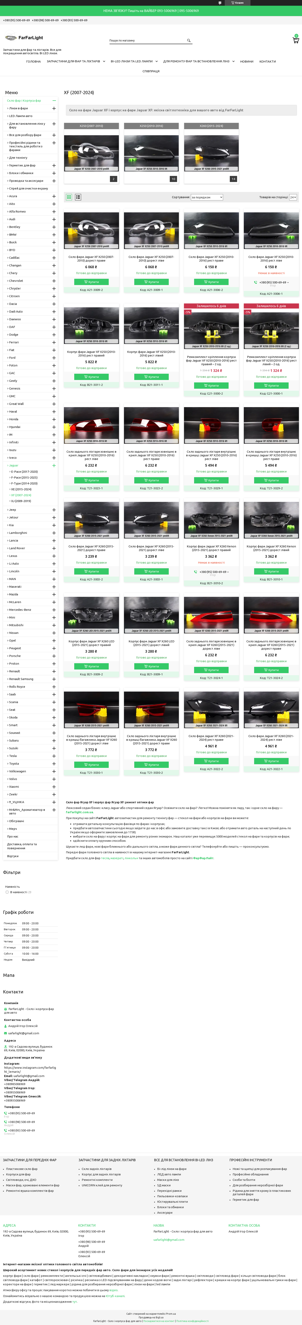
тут (74, 1301)
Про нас (12, 836)
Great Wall (16, 403)
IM (10, 434)
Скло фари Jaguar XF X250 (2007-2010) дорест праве (91, 258)
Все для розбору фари (25, 135)
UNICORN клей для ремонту (102, 1185)
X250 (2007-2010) (91, 126)
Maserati (15, 586)
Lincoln (14, 571)
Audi (12, 219)
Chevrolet (16, 280)
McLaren (15, 602)
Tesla (13, 756)
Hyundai (14, 427)
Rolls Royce (17, 686)
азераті (118, 858)
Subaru (14, 740)
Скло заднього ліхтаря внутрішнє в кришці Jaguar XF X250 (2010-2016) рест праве (271, 455)
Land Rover (17, 548)
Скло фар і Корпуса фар (24, 100)
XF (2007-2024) (21, 495)
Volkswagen (17, 771)
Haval (13, 411)
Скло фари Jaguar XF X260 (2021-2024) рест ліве (271, 737)
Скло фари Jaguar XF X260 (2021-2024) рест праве (211, 737)
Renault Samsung (21, 679)
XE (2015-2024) (21, 489)
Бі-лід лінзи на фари (171, 1169)
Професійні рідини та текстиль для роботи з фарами (25, 146)
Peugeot (15, 648)
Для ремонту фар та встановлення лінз (196, 61)
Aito (12, 203)
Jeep (12, 509)
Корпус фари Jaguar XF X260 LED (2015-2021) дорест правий (91, 643)
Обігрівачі (16, 821)
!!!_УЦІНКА (16, 802)
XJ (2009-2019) (21, 501)
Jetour (13, 517)
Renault (14, 671)
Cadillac (14, 257)
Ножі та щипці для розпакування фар (260, 1169)
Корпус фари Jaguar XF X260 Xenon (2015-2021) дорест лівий (271, 548)
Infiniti (13, 442)
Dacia (13, 303)
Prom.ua (171, 1313)
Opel (12, 640)
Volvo (13, 779)
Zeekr (13, 794)
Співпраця (151, 71)
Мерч (13, 828)
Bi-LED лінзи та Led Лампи (132, 61)
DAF (12, 327)
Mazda (13, 594)
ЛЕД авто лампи (169, 1174)
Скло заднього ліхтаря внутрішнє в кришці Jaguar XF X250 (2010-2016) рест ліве (211, 455)
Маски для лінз (168, 1179)
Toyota (14, 763)
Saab (12, 694)
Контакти (267, 61)
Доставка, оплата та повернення (22, 846)
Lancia (13, 540)
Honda (13, 419)
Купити (93, 282)
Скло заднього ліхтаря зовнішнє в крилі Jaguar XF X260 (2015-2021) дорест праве (271, 645)
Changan (15, 265)
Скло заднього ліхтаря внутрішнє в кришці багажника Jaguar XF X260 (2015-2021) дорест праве (151, 739)
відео (113, 1290)
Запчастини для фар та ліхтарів (73, 61)
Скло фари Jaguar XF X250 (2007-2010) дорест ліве (151, 258)
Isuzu (12, 450)
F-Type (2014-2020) (24, 483)
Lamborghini (18, 532)
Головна (33, 61)
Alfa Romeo (17, 211)
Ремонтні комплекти (97, 1179)
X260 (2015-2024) (211, 126)
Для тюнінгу (18, 157)
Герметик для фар (22, 165)
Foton (13, 365)
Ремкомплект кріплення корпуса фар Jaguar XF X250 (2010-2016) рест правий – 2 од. (211, 360)
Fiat (11, 350)
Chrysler (15, 288)
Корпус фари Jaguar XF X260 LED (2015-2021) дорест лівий (151, 643)
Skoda (13, 717)
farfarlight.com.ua (79, 812)
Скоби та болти (244, 1179)
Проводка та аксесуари (26, 180)
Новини (246, 61)
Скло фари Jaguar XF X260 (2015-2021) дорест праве (91, 548)
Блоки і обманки (21, 173)
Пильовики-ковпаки (172, 1196)
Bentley (14, 227)
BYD (12, 250)
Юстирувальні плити (172, 1201)
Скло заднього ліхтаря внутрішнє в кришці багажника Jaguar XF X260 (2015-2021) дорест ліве (91, 739)
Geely (13, 380)
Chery (13, 273)
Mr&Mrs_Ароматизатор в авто (27, 811)
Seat (12, 709)
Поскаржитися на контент (159, 1321)
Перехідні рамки (169, 1190)
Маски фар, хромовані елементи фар (32, 1185)
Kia (11, 525)
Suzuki (13, 748)
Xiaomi (14, 786)
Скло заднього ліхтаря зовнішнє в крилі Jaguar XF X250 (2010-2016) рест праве (151, 455)
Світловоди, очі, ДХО (21, 1179)
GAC (12, 373)
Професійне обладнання (251, 1174)
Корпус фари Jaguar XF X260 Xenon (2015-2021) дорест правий (211, 548)
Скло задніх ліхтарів (97, 1169)
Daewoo (15, 319)
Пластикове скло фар (22, 1169)
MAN (12, 579)
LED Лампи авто (20, 116)
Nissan (13, 632)
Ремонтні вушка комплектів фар (30, 1190)
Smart (13, 725)
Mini (12, 617)
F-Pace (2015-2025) (24, 477)
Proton (14, 663)
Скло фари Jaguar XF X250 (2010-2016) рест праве (211, 258)
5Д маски (164, 1185)
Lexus (13, 556)
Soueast (14, 732)
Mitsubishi (16, 625)
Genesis (14, 388)
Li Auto (14, 563)
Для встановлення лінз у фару (27, 125)
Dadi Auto (16, 311)
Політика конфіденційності (192, 1321)
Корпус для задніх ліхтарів (101, 1174)
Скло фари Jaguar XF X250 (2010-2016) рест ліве (271, 258)
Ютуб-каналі (115, 1296)
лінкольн (131, 858)
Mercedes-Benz (20, 609)
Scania (13, 702)
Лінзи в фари (18, 108)
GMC (12, 396)
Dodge (13, 334)
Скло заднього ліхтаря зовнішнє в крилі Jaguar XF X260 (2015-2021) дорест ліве (211, 645)
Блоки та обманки (170, 1207)
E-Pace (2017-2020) (24, 471)
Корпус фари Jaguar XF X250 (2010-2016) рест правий (91, 353)
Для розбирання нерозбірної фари (258, 1185)
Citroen (14, 296)
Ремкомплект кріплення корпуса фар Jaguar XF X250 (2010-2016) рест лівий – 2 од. (271, 360)
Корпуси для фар (18, 1174)
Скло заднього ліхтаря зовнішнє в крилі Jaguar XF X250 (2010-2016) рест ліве (91, 455)
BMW (12, 234)
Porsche (15, 656)
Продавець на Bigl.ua (151, 1317)
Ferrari (14, 342)
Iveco (13, 457)
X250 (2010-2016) (151, 126)
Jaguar (13, 465)
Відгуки (12, 856)
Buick (13, 242)
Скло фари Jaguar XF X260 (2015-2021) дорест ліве (151, 548)
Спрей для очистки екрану (28, 188)
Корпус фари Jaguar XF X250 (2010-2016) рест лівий (151, 353)
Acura (13, 196)
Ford (12, 357)
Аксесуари (164, 1212)
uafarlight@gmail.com (23, 1033)
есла (106, 858)
